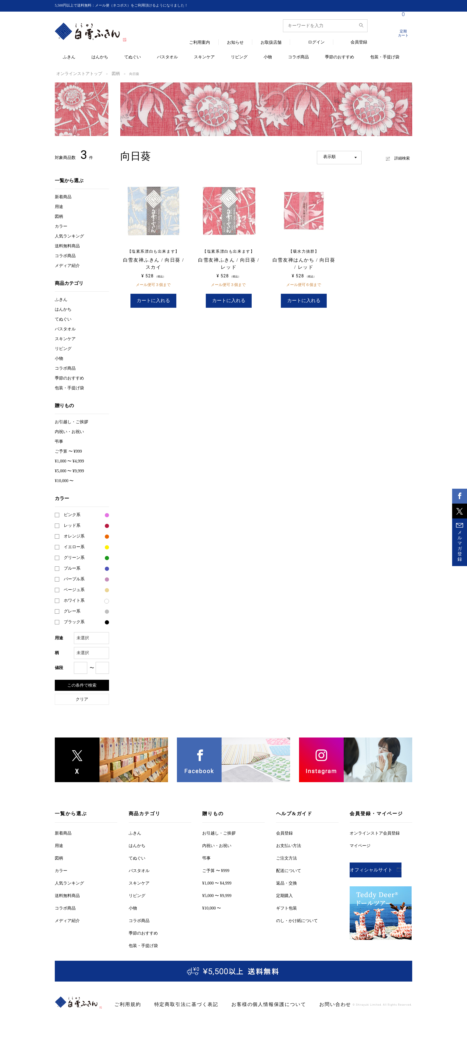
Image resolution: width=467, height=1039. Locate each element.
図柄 (105, 73)
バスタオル (167, 57)
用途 (59, 206)
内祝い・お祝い (69, 431)
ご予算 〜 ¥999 (68, 451)
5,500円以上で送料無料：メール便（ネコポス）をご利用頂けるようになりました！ (132, 5)
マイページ (360, 845)
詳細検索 (390, 156)
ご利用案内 (199, 42)
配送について (288, 870)
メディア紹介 (67, 265)
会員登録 (359, 42)
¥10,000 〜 (64, 480)
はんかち (99, 57)
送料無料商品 (67, 245)
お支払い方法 (288, 845)
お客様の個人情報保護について (247, 1004)
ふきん (69, 57)
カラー (61, 226)
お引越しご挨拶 (71, 421)
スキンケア (204, 57)
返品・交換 (286, 882)
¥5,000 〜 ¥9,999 (69, 470)
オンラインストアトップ (74, 73)
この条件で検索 (81, 684)
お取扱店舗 (271, 42)
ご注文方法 (286, 857)
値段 (59, 667)
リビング (239, 57)
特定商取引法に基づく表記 (176, 1004)
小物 (268, 57)
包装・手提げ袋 (384, 57)
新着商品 (63, 196)
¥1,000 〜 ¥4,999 (69, 460)
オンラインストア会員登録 (375, 832)
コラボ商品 (298, 57)
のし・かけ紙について (297, 920)
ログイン (316, 42)
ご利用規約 (125, 1004)
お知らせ (235, 42)
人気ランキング (69, 235)
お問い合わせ (305, 1004)
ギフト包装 (286, 907)
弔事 (59, 441)
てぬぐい (132, 57)
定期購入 (284, 895)
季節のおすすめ (339, 57)
